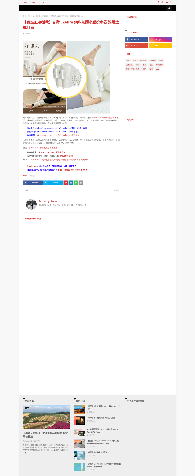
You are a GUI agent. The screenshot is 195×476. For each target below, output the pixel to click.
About (32, 2)
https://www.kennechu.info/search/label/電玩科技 (58, 135)
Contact (41, 2)
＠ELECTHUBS (66, 156)
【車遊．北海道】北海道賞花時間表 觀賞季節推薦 (45, 434)
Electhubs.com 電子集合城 (53, 152)
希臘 (161, 60)
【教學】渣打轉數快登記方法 (98, 452)
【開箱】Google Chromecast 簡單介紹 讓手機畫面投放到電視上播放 (103, 442)
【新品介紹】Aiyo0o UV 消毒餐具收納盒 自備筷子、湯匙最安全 (104, 465)
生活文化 (143, 60)
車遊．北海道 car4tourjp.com (72, 169)
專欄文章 (159, 65)
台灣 (134, 60)
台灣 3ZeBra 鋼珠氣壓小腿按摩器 (43, 147)
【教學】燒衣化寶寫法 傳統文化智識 (101, 417)
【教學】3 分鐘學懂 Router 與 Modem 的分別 (103, 407)
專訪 (151, 65)
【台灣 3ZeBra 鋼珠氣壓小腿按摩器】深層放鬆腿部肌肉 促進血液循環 (58, 159)
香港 (137, 65)
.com (36, 166)
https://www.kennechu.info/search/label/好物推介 (58, 131)
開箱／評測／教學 (132, 69)
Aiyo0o (30, 166)
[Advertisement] (72, 247)
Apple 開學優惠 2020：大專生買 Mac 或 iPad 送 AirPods (102, 430)
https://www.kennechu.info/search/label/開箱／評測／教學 (62, 128)
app (157, 69)
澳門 (144, 69)
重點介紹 (129, 65)
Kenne (27, 33)
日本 (128, 60)
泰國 (144, 65)
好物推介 (31, 16)
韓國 (151, 69)
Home (25, 2)
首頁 (24, 16)
